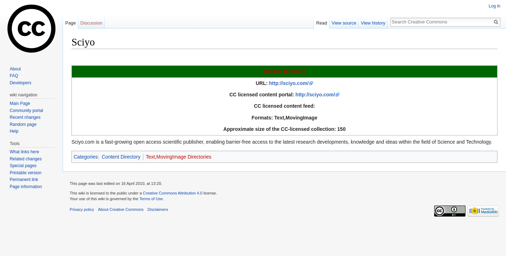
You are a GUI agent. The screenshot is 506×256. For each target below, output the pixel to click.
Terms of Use (151, 199)
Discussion (91, 23)
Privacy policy (82, 209)
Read (321, 23)
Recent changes (25, 117)
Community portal (26, 110)
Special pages (23, 165)
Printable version (25, 172)
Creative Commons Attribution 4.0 (172, 193)
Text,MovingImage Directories (178, 157)
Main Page (20, 103)
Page (70, 23)
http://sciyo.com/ (289, 83)
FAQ (14, 75)
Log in (494, 6)
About (15, 68)
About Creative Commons (121, 209)
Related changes (26, 158)
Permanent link (24, 179)
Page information (26, 186)
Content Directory (284, 71)
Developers (20, 82)
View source (344, 23)
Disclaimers (158, 209)
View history (373, 23)
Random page (23, 124)
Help (14, 131)
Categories (86, 157)
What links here (24, 151)
